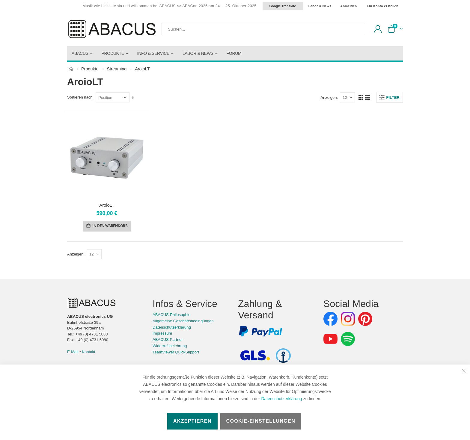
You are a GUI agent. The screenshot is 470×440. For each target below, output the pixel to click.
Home (71, 68)
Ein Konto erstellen (382, 6)
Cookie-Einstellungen (261, 421)
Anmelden (348, 6)
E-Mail (72, 352)
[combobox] (263, 29)
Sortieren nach (80, 97)
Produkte (90, 69)
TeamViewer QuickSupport (176, 352)
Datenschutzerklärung (281, 398)
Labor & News (320, 6)
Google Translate (282, 6)
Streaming (117, 69)
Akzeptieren (192, 421)
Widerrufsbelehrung (170, 346)
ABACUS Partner (168, 340)
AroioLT (106, 205)
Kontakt (88, 352)
